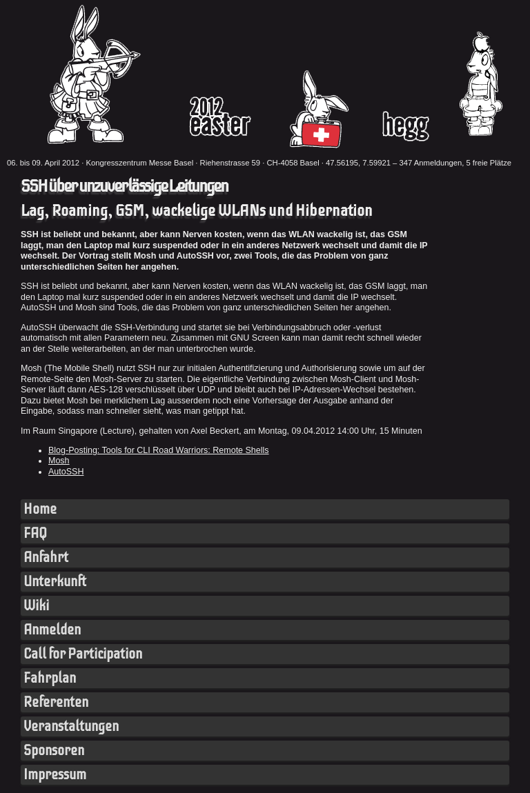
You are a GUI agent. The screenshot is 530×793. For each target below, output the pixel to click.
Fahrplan (49, 678)
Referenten (55, 702)
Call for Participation (82, 654)
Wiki (36, 605)
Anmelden (52, 630)
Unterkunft (54, 581)
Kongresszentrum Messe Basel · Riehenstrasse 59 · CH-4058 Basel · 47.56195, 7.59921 (238, 163)
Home (40, 509)
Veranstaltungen (71, 726)
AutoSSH (66, 471)
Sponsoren (53, 750)
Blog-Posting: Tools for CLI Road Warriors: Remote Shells (158, 450)
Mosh (59, 460)
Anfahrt (45, 557)
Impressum (54, 774)
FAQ (35, 533)
